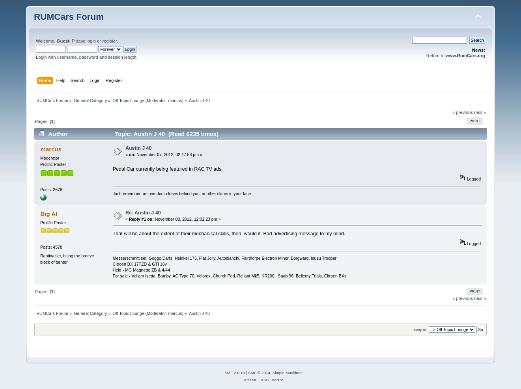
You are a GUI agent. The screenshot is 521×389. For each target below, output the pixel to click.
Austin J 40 (138, 148)
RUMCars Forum (69, 17)
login (91, 41)
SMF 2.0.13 (234, 372)
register (109, 41)
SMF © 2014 (259, 372)
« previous (462, 112)
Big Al (49, 213)
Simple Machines (288, 372)
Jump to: (420, 330)
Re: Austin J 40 (143, 213)
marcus (175, 100)
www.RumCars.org (465, 55)
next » (480, 112)
